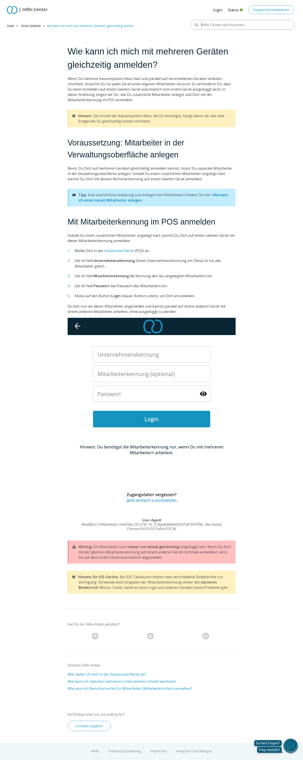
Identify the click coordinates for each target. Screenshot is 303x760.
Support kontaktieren (271, 9)
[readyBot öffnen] (291, 746)
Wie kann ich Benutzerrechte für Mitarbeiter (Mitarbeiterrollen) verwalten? (130, 688)
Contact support (89, 725)
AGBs (95, 751)
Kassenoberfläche (119, 250)
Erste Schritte (31, 26)
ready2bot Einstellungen (194, 751)
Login (217, 10)
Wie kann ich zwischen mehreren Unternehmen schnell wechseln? (122, 681)
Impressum (159, 751)
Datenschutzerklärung (125, 751)
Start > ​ (13, 26)
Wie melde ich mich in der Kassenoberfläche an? (107, 674)
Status (235, 11)
